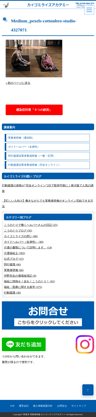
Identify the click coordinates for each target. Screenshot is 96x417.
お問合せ (62, 406)
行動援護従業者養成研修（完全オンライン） (34, 164)
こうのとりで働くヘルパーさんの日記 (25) (31, 224)
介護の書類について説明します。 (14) (28, 247)
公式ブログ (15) (14, 258)
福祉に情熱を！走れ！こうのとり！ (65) (29, 281)
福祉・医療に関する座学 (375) (23, 287)
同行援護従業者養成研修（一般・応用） (32, 155)
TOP (12, 406)
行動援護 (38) (12, 292)
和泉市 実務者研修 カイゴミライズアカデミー (44, 414)
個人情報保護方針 (43, 406)
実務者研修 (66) (14, 270)
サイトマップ (78, 406)
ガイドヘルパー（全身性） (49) (23, 241)
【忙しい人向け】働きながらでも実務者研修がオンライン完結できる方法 (47, 203)
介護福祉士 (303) (14, 253)
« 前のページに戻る (18, 82)
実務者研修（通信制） (21, 137)
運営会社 (24, 406)
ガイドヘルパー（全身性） (24, 146)
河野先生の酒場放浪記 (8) (20, 275)
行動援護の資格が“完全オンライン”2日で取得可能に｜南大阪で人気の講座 (48, 188)
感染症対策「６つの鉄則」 (34, 109)
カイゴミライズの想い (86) (21, 236)
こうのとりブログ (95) (18, 230)
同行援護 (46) (12, 264)
